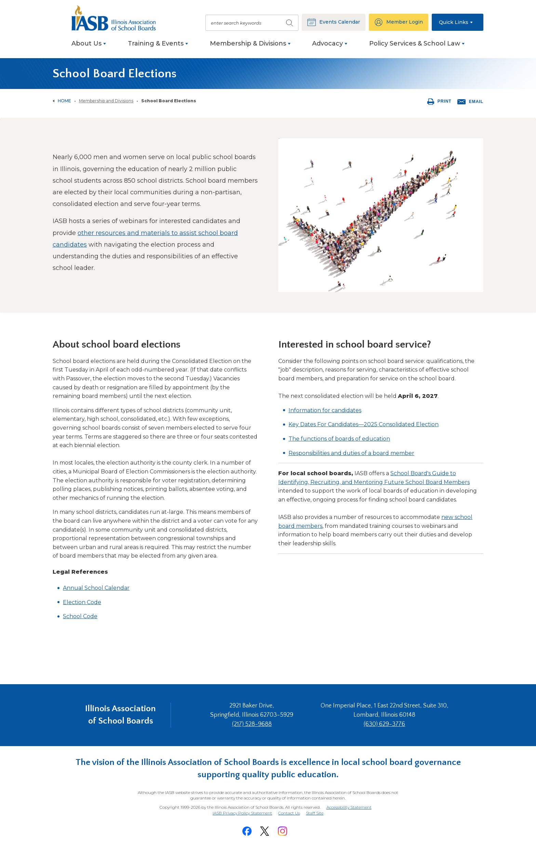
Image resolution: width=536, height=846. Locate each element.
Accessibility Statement (349, 807)
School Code (80, 616)
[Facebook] (246, 831)
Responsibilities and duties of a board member (351, 453)
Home (64, 100)
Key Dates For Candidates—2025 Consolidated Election (364, 424)
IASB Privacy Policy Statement (242, 813)
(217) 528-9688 (252, 724)
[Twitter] (264, 831)
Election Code (82, 602)
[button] (457, 22)
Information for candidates (325, 410)
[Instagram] (282, 831)
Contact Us (289, 813)
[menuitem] (88, 47)
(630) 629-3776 (384, 724)
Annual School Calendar (96, 588)
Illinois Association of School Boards (120, 715)
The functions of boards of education (339, 438)
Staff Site (314, 813)
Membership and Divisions (106, 100)
